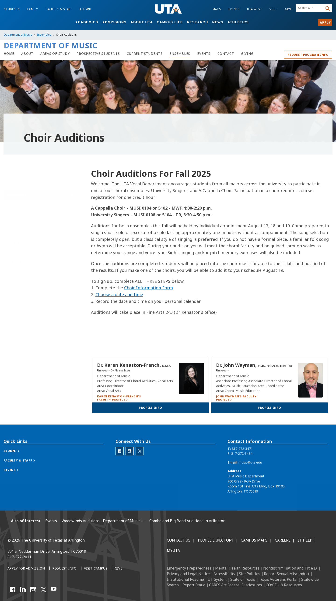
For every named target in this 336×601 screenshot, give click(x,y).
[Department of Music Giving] (247, 53)
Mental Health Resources (237, 568)
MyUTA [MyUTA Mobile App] (173, 550)
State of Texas (242, 579)
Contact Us (178, 540)
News (217, 22)
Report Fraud (193, 584)
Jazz (10, 214)
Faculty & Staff (59, 9)
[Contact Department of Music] (225, 53)
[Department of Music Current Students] (144, 53)
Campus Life (170, 22)
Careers (282, 540)
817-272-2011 (19, 557)
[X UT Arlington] (43, 589)
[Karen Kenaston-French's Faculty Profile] (121, 409)
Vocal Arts (16, 242)
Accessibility (224, 573)
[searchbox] (310, 8)
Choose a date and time (119, 294)
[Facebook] (12, 589)
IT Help (305, 540)
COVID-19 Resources (284, 584)
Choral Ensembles (24, 251)
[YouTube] (53, 589)
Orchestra (15, 223)
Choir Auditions (23, 261)
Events (234, 9)
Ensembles (44, 35)
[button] (16, 466)
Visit (273, 9)
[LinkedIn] (23, 589)
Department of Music (18, 35)
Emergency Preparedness (189, 568)
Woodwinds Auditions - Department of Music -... (103, 520)
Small (11, 233)
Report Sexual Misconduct (286, 573)
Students (12, 9)
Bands (12, 205)
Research (197, 22)
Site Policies (249, 573)
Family (32, 9)
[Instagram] (33, 589)
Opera (14, 271)
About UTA (142, 22)
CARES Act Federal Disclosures (235, 584)
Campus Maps (254, 540)
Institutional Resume (185, 579)
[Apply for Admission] (26, 568)
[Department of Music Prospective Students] (98, 53)
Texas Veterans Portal (278, 579)
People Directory (215, 540)
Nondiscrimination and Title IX (290, 568)
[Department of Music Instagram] (130, 467)
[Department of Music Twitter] (140, 467)
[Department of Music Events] (203, 53)
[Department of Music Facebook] (120, 467)
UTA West (254, 9)
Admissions (114, 22)
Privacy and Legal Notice (188, 573)
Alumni (85, 9)
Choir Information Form (148, 287)
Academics (86, 22)
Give (288, 9)
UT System (217, 579)
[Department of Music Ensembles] (179, 53)
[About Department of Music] (27, 53)
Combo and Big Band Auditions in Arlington (187, 520)
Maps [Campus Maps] (217, 9)
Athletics (238, 22)
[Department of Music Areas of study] (55, 53)
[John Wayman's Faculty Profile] (240, 409)
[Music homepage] (9, 53)
